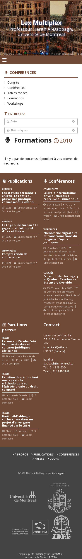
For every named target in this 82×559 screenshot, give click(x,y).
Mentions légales (56, 473)
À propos (21, 454)
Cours (54, 459)
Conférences (23, 72)
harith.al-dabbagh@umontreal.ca (58, 361)
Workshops (15, 103)
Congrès (13, 82)
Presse (39, 459)
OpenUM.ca (56, 553)
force (41, 553)
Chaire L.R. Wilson (48, 557)
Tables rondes (17, 93)
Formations (16, 98)
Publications (43, 454)
